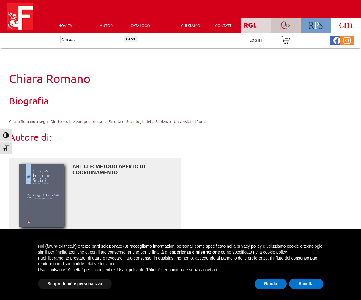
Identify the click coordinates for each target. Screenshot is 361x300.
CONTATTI (224, 25)
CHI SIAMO (190, 25)
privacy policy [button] (249, 246)
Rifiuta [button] (270, 283)
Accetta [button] (306, 283)
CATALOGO (140, 25)
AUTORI (107, 25)
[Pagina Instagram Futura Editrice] (347, 39)
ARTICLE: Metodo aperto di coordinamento (108, 169)
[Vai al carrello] (285, 39)
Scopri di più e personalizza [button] (75, 283)
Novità (65, 25)
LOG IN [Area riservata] (256, 40)
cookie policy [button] (274, 252)
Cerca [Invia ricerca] (131, 38)
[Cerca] (90, 39)
